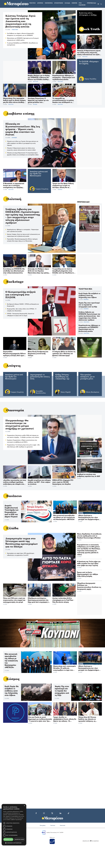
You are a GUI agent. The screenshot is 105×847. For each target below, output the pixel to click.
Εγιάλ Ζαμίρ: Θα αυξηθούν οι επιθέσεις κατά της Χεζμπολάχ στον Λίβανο (89, 295)
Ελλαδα (67, 3)
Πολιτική (13, 199)
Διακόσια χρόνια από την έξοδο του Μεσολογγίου (39, 174)
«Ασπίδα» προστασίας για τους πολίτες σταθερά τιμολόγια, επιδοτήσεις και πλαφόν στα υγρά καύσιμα (14, 483)
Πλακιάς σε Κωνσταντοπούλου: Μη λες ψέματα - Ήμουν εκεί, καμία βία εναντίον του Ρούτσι (22, 129)
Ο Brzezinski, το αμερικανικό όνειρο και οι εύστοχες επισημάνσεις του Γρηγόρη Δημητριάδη (13, 186)
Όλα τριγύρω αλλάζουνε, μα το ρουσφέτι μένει (87, 377)
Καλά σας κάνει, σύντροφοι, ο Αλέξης (88, 14)
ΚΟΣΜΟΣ (60, 189)
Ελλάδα (12, 528)
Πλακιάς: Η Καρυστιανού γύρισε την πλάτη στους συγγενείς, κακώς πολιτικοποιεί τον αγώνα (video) (89, 53)
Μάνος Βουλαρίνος (92, 392)
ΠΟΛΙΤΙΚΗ (15, 29)
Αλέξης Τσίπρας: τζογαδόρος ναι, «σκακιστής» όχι (62, 377)
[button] (14, 843)
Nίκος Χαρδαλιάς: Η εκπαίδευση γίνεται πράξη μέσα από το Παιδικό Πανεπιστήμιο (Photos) (89, 536)
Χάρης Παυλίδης (90, 79)
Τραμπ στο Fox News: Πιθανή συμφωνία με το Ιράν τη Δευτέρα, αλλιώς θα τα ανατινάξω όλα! (63, 186)
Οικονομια (49, 3)
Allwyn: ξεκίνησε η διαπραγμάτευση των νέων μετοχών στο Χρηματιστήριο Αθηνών (88, 518)
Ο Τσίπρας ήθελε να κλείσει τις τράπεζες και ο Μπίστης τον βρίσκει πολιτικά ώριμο (63, 353)
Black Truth (90, 29)
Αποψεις (40, 3)
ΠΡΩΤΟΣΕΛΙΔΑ (91, 3)
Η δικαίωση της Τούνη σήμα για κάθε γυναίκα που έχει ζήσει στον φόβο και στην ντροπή (88, 563)
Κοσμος (74, 3)
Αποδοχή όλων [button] (8, 839)
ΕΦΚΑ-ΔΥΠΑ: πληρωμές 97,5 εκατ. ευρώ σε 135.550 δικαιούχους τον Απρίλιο (62, 482)
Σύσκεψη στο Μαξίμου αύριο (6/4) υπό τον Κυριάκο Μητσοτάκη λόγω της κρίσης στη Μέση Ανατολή (38, 272)
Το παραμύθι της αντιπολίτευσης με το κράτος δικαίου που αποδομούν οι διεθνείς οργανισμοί (63, 101)
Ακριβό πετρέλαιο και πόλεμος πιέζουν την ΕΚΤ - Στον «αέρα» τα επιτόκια (39, 482)
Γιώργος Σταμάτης (41, 189)
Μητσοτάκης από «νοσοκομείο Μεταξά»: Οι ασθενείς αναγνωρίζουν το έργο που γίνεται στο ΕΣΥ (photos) (64, 669)
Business (14, 496)
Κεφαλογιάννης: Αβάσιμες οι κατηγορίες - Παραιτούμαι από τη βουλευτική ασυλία (63, 77)
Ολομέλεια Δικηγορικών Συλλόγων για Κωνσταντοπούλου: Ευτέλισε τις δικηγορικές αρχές (89, 586)
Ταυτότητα (52, 825)
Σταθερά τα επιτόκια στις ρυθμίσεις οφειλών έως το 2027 (88, 475)
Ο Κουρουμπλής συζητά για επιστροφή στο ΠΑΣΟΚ (20, 295)
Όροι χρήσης (42, 825)
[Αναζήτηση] (101, 4)
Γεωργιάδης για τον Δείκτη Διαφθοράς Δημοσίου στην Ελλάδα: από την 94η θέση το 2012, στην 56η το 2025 (63, 272)
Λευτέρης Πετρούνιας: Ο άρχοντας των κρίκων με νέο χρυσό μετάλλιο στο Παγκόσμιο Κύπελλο (38, 101)
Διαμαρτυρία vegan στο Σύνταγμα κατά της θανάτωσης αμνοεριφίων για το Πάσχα (21, 542)
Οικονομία (15, 410)
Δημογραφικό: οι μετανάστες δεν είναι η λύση (40, 377)
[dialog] (14, 824)
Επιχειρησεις (58, 3)
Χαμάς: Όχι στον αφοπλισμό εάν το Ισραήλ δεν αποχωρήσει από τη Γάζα (89, 305)
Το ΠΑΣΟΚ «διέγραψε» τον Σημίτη (89, 62)
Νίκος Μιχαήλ (66, 392)
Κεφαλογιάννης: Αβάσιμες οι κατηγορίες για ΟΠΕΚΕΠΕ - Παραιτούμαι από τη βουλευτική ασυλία (89, 328)
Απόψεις (13, 365)
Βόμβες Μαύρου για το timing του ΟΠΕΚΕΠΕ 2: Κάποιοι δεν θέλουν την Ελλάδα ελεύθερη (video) (39, 78)
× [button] (24, 805)
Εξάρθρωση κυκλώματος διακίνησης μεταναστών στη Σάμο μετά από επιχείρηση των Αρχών (39, 601)
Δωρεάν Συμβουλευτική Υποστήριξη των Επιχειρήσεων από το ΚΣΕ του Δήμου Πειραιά (11, 511)
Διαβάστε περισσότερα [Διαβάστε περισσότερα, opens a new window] (16, 819)
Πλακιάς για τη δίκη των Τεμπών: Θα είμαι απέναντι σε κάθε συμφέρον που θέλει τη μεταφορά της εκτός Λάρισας (22, 143)
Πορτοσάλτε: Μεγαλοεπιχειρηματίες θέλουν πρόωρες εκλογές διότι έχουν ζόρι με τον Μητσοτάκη (14, 354)
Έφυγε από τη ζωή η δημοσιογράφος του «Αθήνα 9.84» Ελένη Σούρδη (87, 574)
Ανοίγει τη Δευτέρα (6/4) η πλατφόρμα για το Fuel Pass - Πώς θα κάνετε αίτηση (63, 600)
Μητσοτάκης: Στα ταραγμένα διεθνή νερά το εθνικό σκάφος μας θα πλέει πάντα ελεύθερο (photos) (14, 101)
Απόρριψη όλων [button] (19, 839)
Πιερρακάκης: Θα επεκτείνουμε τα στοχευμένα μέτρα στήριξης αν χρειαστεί (19, 424)
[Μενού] (98, 4)
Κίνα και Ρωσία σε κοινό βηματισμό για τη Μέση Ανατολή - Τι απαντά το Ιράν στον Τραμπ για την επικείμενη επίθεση (40, 720)
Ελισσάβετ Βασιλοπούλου (41, 392)
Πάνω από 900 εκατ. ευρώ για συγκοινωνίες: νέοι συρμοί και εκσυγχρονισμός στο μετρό (14, 600)
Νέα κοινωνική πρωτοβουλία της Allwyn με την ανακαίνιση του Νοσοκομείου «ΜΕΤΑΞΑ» (64, 517)
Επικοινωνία (62, 825)
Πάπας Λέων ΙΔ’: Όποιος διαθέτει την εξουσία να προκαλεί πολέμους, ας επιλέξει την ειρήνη (87, 720)
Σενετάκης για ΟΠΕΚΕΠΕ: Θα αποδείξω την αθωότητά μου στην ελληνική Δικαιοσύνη (14, 271)
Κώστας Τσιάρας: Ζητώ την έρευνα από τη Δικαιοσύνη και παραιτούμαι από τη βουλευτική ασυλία (20, 21)
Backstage (15, 281)
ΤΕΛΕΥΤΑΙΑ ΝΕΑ (85, 289)
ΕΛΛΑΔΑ (35, 104)
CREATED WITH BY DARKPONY (91, 841)
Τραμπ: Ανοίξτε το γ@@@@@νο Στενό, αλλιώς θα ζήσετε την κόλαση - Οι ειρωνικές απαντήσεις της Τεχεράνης (64, 721)
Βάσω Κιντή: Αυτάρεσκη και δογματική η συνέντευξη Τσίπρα (38, 353)
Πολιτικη (32, 3)
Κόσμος (12, 679)
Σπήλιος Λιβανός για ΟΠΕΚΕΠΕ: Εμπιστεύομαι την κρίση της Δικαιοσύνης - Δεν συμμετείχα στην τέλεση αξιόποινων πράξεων (22, 216)
